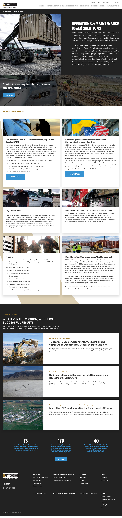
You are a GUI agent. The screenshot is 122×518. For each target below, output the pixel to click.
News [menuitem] (102, 509)
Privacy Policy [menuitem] (104, 482)
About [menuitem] (99, 2)
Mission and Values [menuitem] (106, 498)
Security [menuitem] (40, 6)
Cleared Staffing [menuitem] (84, 6)
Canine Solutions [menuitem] (37, 488)
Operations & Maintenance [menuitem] (53, 6)
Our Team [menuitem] (82, 491)
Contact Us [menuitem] (105, 2)
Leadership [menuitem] (104, 504)
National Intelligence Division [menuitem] (70, 6)
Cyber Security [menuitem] (37, 482)
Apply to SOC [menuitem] (83, 479)
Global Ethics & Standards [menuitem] (108, 501)
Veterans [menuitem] (82, 482)
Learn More (15, 177)
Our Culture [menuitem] (83, 488)
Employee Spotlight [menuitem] (84, 485)
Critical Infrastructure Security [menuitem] (41, 479)
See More (61, 461)
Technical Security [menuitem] (37, 485)
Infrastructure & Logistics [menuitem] (59, 479)
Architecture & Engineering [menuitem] (97, 6)
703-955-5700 (7, 486)
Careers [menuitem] (93, 2)
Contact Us (9, 95)
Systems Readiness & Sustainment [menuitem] (62, 482)
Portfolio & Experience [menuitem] (113, 6)
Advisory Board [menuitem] (105, 507)
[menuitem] (3, 490)
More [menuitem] (103, 476)
